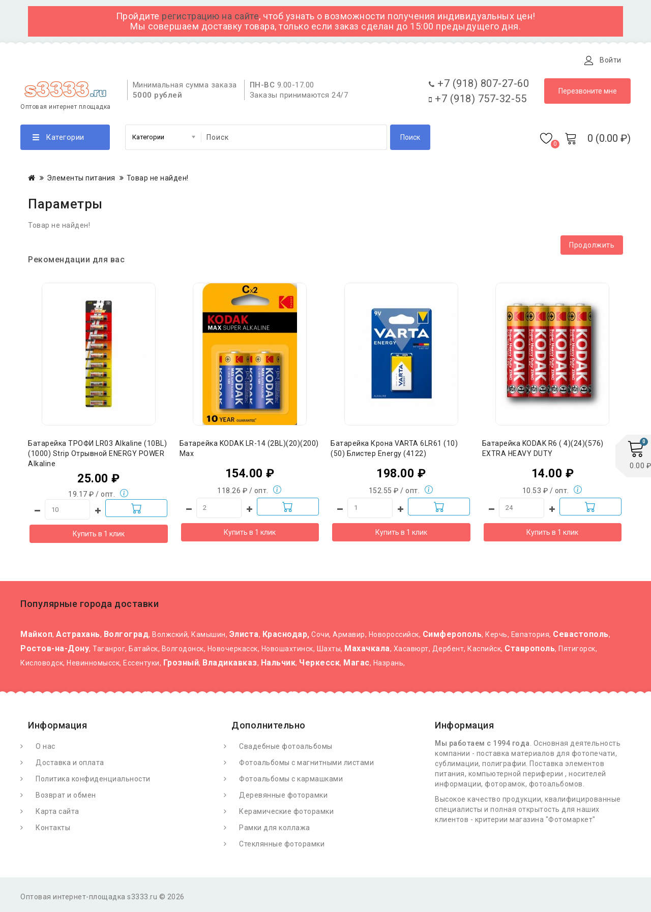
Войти (611, 60)
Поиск (410, 140)
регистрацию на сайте (210, 16)
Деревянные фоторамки (283, 798)
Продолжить (591, 248)
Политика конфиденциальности (93, 781)
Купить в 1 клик (99, 536)
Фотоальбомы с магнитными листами (306, 765)
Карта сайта (57, 814)
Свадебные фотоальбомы (286, 749)
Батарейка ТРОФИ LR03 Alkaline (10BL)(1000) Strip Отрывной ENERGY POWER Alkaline (97, 456)
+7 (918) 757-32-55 (477, 101)
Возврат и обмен (66, 798)
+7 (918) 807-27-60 (479, 86)
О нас (45, 749)
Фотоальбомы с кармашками (291, 781)
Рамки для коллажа (274, 830)
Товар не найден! (158, 180)
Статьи (212, 60)
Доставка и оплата (147, 60)
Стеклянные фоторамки (281, 846)
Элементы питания (81, 180)
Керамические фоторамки (286, 814)
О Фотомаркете (65, 60)
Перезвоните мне (587, 93)
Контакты (261, 60)
